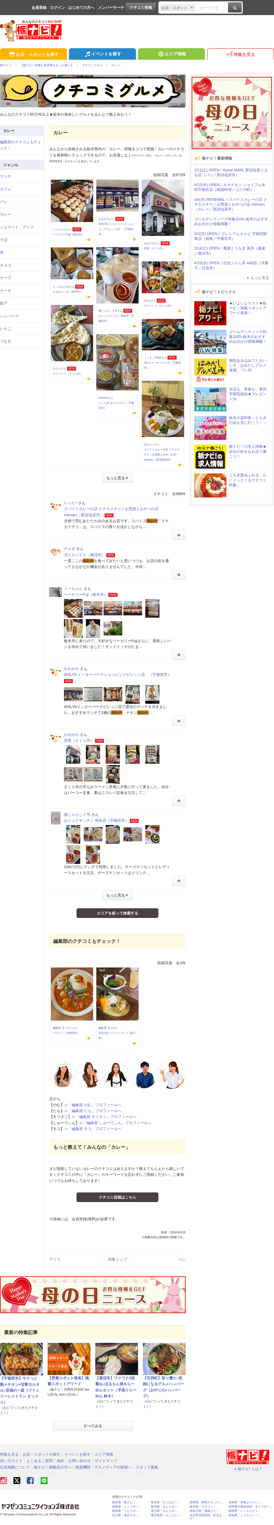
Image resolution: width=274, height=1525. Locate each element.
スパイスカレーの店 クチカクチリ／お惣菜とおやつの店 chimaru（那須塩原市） (162, 454)
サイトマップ (106, 1461)
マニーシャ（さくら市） (158, 305)
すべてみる (92, 1426)
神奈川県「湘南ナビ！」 (206, 1510)
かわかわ (103, 218)
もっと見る (257, 278)
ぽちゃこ (149, 444)
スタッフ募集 (147, 1467)
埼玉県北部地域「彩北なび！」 (206, 1517)
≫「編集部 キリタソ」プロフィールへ (104, 1116)
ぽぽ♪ (147, 300)
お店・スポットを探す (33, 55)
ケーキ (5, 290)
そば (3, 240)
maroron (103, 397)
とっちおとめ (61, 286)
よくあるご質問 (39, 1461)
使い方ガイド (11, 1461)
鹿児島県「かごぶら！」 (167, 1515)
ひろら (57, 368)
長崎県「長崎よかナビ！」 (246, 1502)
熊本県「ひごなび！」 (165, 1502)
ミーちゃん (59, 229)
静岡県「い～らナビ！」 (245, 1510)
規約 (60, 1461)
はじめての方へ (81, 7)
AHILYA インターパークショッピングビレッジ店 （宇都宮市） (116, 229)
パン (182, 1259)
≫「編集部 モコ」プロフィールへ (92, 1129)
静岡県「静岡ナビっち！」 (207, 1502)
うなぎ (5, 341)
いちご (5, 328)
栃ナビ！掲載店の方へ (52, 1467)
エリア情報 (171, 55)
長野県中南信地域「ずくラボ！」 (251, 1506)
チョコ (5, 265)
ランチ (5, 176)
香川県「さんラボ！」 (165, 1510)
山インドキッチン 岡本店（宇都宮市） (96, 820)
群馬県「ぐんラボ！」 (127, 1510)
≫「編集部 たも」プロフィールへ (92, 1111)
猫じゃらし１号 (107, 310)
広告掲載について (15, 1467)
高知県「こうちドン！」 (245, 1515)
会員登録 (39, 7)
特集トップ (117, 1259)
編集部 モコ (105, 1027)
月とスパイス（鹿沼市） (84, 555)
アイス (54, 1259)
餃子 (3, 303)
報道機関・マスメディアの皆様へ (103, 1467)
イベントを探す (102, 55)
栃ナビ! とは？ (247, 1469)
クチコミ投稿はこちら (117, 1197)
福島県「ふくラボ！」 (127, 1506)
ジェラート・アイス (17, 227)
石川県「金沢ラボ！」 (127, 1515)
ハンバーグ (9, 316)
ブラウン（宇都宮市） (66, 1032)
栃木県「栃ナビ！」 (125, 1502)
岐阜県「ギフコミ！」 (204, 1506)
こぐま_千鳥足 (153, 357)
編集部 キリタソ (63, 1027)
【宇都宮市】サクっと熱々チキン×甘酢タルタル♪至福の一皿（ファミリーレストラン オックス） (20, 1390)
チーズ (5, 278)
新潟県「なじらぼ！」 (165, 1506)
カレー (5, 214)
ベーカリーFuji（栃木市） (68, 234)
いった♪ (70, 503)
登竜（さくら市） (154, 248)
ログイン (57, 7)
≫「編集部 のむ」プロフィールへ (92, 1105)
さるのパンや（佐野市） (67, 291)
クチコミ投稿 (141, 7)
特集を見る (240, 55)
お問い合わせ (79, 1461)
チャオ (69, 549)
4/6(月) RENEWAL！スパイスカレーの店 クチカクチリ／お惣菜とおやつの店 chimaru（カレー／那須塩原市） (230, 204)
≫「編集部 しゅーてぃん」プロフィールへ (115, 1123)
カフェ (5, 189)
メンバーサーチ (111, 7)
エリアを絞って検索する (117, 913)
